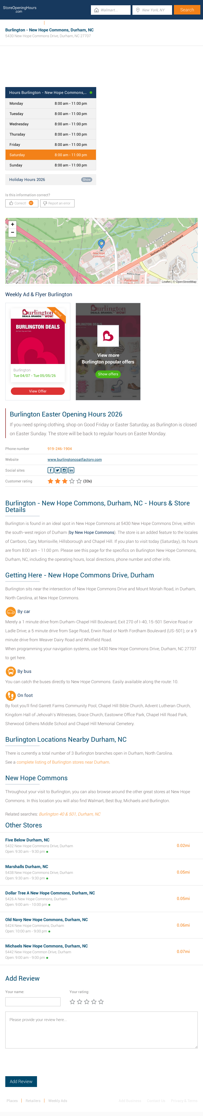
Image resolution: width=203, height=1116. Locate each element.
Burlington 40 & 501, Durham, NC (69, 814)
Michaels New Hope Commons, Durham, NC (46, 946)
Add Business (130, 1101)
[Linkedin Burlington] (71, 470)
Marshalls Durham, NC (26, 866)
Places (12, 1101)
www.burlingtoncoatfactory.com (75, 459)
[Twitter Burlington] (57, 470)
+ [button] (12, 225)
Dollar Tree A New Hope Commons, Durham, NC (50, 892)
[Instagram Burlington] (64, 470)
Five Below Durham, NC (27, 839)
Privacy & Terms (184, 1101)
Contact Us (156, 1101)
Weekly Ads (31, 23)
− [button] (12, 233)
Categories (57, 23)
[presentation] (45, 1066)
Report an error (56, 203)
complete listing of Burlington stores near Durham (63, 762)
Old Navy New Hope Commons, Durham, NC (46, 919)
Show (87, 179)
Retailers (33, 1101)
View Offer (38, 391)
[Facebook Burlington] (51, 470)
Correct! (21, 203)
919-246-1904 (60, 449)
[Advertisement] (101, 70)
